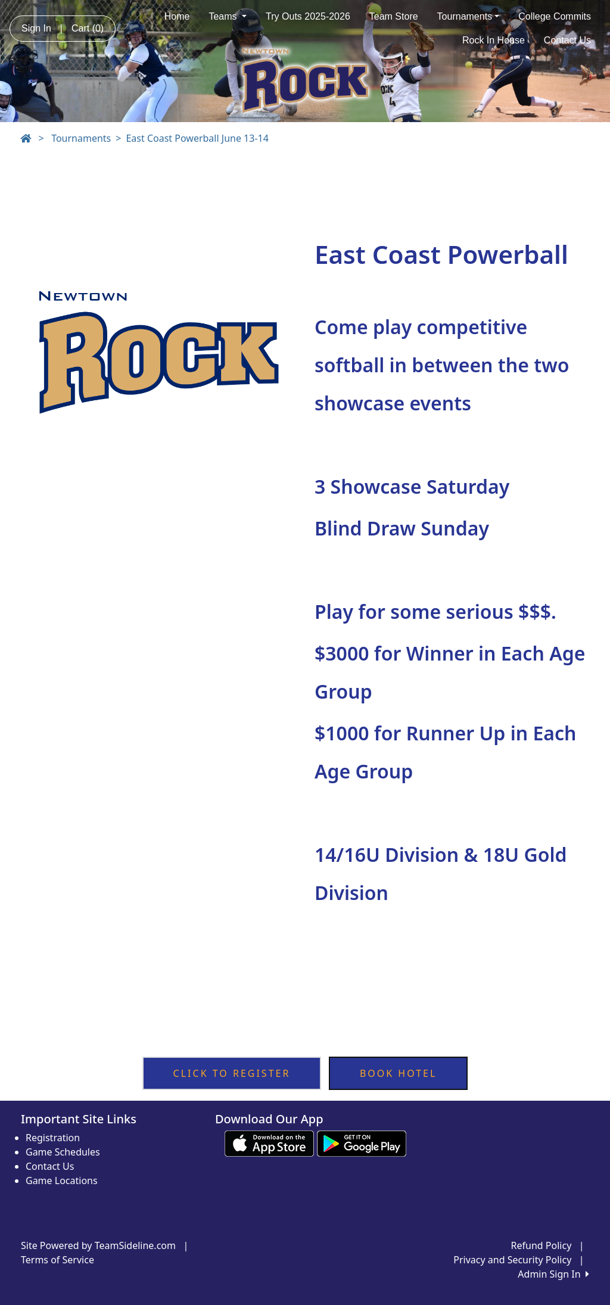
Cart (87, 28)
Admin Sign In (553, 1274)
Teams (227, 16)
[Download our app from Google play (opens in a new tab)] (361, 1142)
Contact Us (567, 40)
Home (177, 16)
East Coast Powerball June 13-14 (197, 138)
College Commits (554, 16)
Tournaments (468, 16)
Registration (53, 1137)
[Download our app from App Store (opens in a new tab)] (269, 1142)
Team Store (393, 16)
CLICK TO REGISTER (232, 1073)
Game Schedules (63, 1151)
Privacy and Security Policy (512, 1259)
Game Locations (62, 1180)
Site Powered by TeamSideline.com (98, 1245)
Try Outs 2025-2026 (308, 16)
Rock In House (493, 40)
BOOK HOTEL (398, 1073)
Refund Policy (541, 1245)
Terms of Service (57, 1259)
